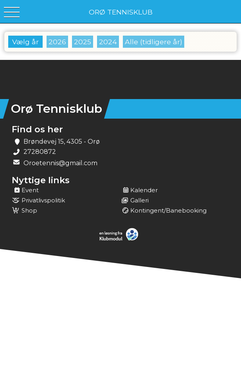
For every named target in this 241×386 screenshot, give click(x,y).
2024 (108, 42)
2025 (82, 42)
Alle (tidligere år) (153, 42)
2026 (57, 42)
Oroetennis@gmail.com (60, 163)
